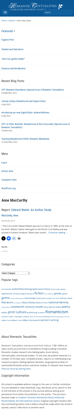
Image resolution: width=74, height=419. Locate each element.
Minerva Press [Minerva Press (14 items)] (42, 302)
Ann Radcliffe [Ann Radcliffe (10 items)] (6, 289)
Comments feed (8, 179)
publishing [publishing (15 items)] (32, 312)
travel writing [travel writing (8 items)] (54, 317)
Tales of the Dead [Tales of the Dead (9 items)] (36, 317)
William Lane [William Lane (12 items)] (16, 320)
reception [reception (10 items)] (41, 312)
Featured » (8, 31)
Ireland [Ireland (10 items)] (39, 298)
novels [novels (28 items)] (39, 306)
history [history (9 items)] (12, 298)
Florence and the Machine (13, 68)
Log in (4, 162)
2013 (13, 220)
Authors (12, 20)
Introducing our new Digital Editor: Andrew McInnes (25, 112)
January (7, 220)
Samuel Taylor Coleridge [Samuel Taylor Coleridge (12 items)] (11, 316)
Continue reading (58, 232)
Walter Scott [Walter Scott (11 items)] (6, 320)
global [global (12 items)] (64, 294)
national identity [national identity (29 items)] (58, 302)
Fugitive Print (7, 39)
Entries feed (7, 171)
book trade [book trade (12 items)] (55, 289)
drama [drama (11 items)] (63, 289)
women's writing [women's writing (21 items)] (50, 320)
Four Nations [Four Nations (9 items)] (48, 294)
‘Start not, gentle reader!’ (13, 59)
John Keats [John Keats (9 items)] (56, 298)
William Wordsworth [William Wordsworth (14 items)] (31, 320)
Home (4, 20)
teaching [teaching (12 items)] (46, 316)
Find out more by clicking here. (16, 368)
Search (69, 12)
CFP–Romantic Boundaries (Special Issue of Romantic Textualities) (32, 89)
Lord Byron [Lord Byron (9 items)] (18, 303)
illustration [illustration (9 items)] (20, 298)
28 (2, 220)
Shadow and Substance (12, 49)
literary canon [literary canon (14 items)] (66, 298)
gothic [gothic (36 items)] (5, 298)
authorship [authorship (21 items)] (18, 288)
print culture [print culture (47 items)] (17, 312)
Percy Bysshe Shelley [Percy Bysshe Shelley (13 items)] (52, 307)
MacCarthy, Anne (9, 215)
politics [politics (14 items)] (4, 312)
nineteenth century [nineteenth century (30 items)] (23, 306)
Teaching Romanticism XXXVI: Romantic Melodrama (25, 138)
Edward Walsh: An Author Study (31, 210)
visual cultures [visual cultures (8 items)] (64, 317)
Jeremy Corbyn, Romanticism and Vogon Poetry (23, 101)
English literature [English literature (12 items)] (27, 294)
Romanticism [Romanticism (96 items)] (56, 311)
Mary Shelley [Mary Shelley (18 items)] (28, 302)
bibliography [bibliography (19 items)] (31, 288)
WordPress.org (8, 188)
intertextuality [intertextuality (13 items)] (30, 298)
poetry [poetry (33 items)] (66, 306)
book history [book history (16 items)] (44, 289)
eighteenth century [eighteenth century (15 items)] (10, 293)
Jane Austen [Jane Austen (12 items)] (47, 298)
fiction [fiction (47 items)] (38, 293)
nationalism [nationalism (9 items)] (5, 307)
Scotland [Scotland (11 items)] (25, 316)
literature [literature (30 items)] (7, 302)
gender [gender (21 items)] (58, 293)
